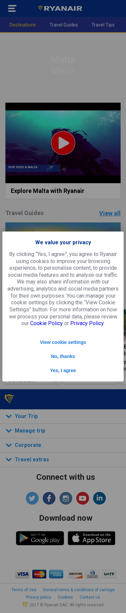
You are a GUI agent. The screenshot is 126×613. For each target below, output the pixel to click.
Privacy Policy (86, 323)
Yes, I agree (63, 370)
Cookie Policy (46, 323)
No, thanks (63, 356)
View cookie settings (63, 342)
